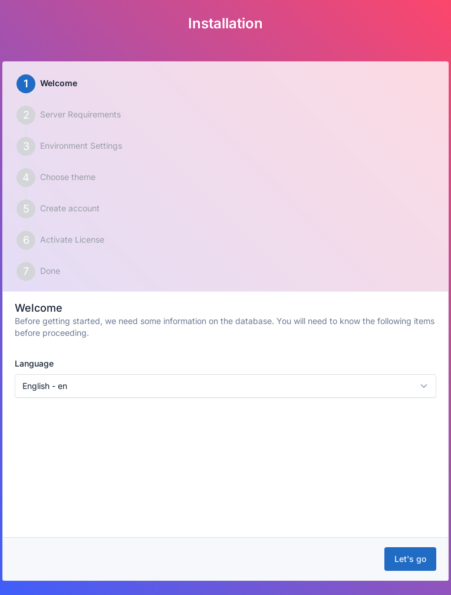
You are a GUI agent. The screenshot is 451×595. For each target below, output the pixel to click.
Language (34, 363)
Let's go (410, 559)
